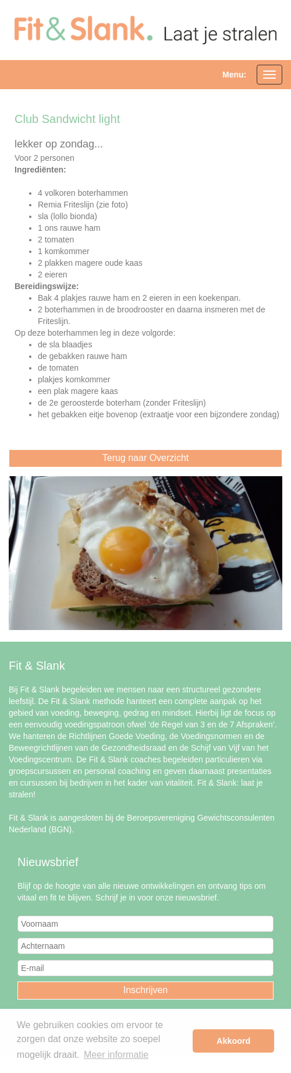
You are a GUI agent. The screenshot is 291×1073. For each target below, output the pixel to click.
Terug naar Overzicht (145, 458)
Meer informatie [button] (116, 1055)
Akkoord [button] (233, 1041)
